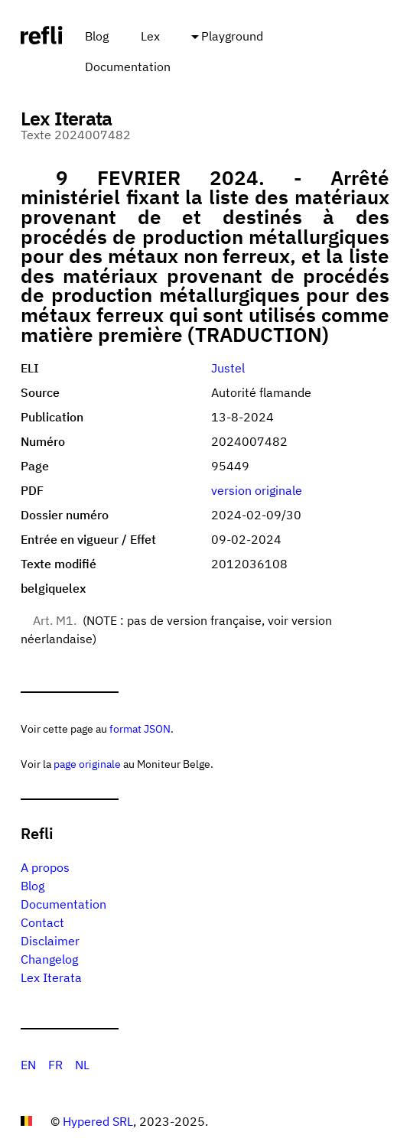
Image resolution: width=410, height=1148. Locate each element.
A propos (45, 867)
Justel (228, 368)
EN (28, 1064)
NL (82, 1064)
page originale (87, 763)
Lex (150, 36)
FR (55, 1064)
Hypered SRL (98, 1121)
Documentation (128, 66)
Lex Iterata (51, 977)
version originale (256, 490)
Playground (232, 36)
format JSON (140, 728)
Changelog (49, 959)
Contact (42, 922)
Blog (97, 36)
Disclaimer (50, 940)
